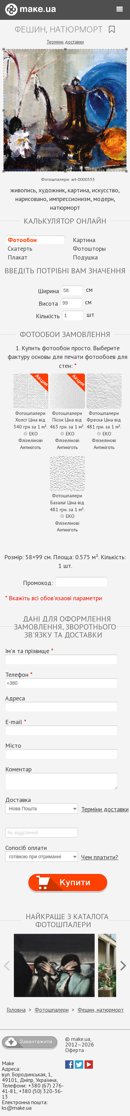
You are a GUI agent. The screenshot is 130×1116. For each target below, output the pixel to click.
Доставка (18, 799)
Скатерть (20, 248)
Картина (84, 240)
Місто (13, 745)
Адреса (15, 698)
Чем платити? (99, 857)
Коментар (18, 769)
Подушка (85, 257)
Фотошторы (89, 248)
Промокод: (38, 583)
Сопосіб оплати (26, 847)
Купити (68, 876)
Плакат (17, 257)
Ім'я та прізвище (29, 651)
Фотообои (22, 240)
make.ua (80, 1038)
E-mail (15, 721)
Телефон (19, 674)
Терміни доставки (65, 42)
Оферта (74, 1049)
